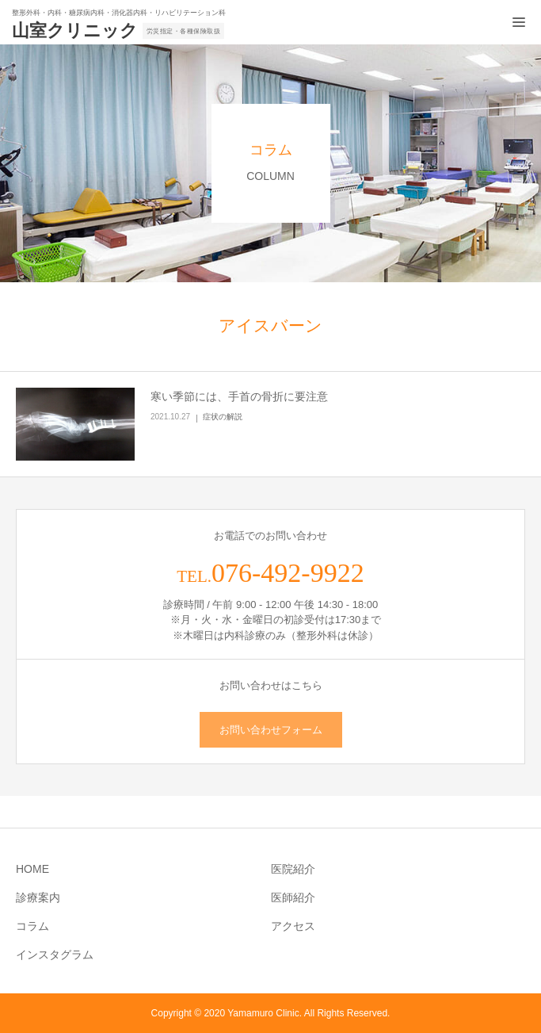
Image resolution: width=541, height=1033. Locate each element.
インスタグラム (54, 954)
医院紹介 (293, 869)
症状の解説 (222, 416)
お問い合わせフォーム (270, 730)
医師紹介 (293, 897)
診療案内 (38, 897)
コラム (32, 926)
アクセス (293, 926)
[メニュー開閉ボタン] (519, 22)
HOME (32, 869)
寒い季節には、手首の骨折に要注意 (239, 396)
